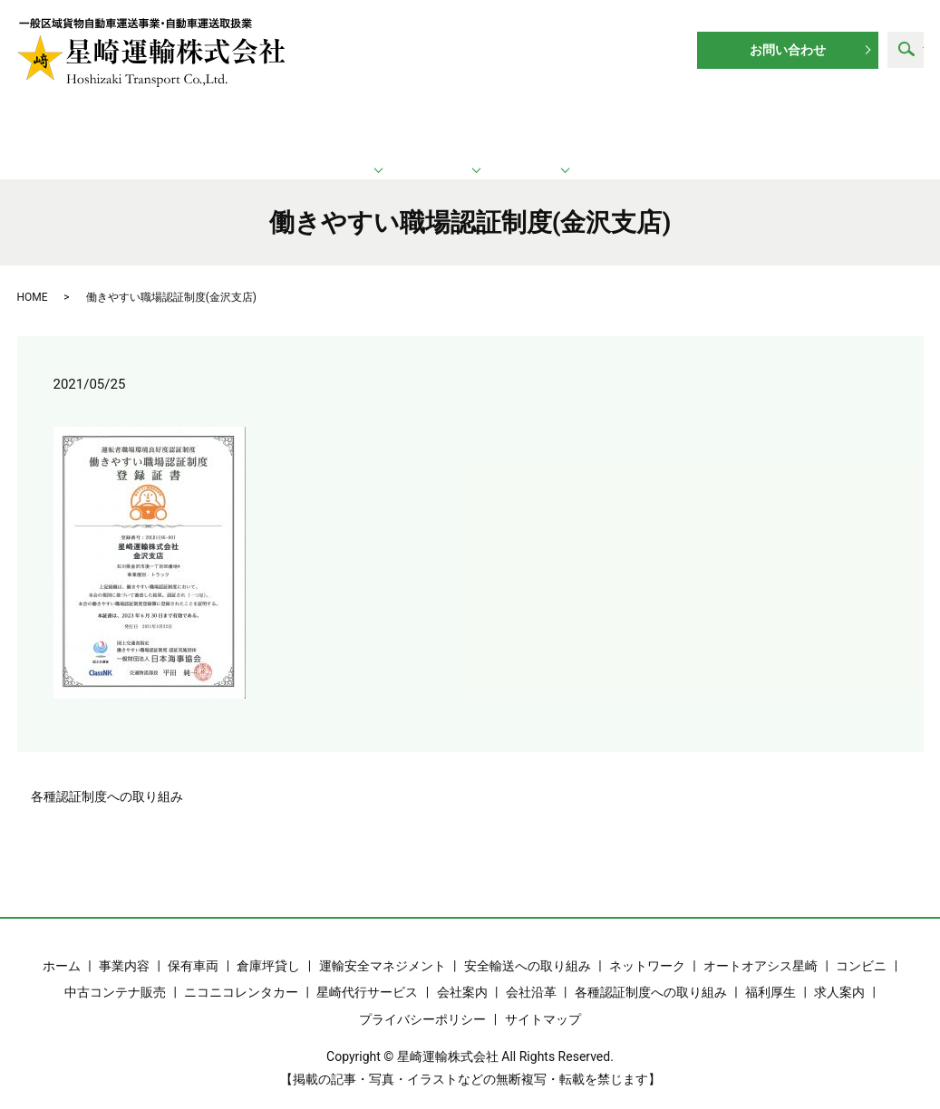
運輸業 (280, 127)
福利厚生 (770, 972)
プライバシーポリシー (422, 999)
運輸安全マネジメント (382, 946)
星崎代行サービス (367, 972)
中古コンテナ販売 (115, 972)
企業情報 (656, 127)
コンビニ (861, 946)
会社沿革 (531, 972)
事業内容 (124, 946)
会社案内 (462, 972)
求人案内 (827, 127)
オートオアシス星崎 (760, 946)
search (905, 50)
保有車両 (193, 946)
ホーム (106, 127)
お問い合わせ (788, 50)
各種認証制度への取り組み (107, 776)
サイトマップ (543, 999)
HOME (32, 277)
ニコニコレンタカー (241, 972)
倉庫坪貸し (268, 946)
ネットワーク (473, 127)
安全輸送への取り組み (527, 946)
